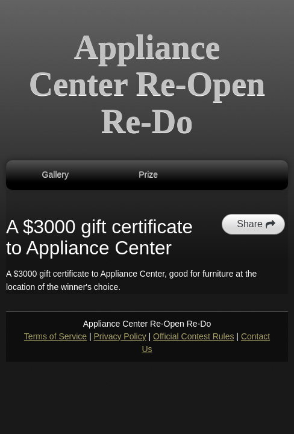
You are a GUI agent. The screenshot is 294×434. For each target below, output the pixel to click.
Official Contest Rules (193, 336)
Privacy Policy (120, 336)
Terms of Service (55, 336)
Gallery (55, 175)
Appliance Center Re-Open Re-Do (147, 84)
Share (256, 224)
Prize (148, 175)
